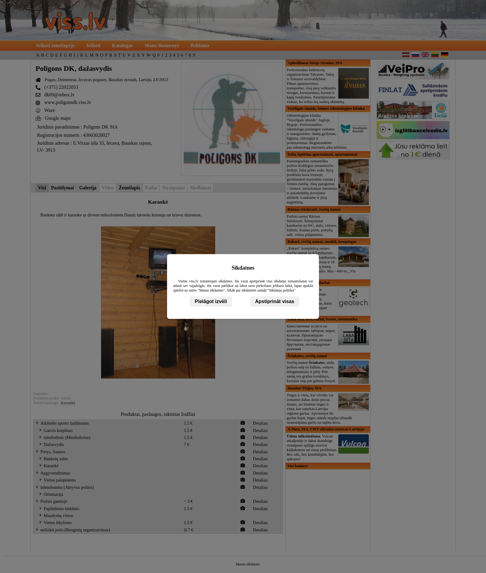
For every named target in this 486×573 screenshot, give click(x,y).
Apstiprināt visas (274, 301)
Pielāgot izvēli (211, 301)
